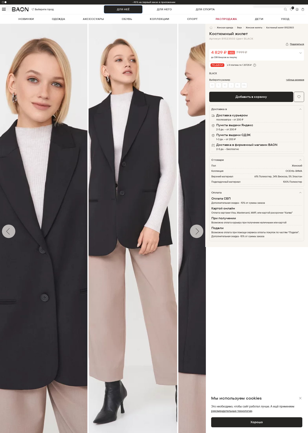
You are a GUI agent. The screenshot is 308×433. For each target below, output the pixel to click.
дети (259, 18)
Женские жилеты (254, 27)
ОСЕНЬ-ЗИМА (294, 170)
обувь (127, 18)
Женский (297, 165)
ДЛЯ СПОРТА (205, 9)
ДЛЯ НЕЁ (123, 9)
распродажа (226, 18)
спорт (192, 18)
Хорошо (256, 422)
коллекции (159, 18)
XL (237, 85)
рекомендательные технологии (231, 411)
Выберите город (37, 9)
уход (285, 18)
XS (212, 85)
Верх (239, 27)
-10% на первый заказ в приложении (154, 2)
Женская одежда (225, 27)
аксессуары (93, 18)
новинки (26, 18)
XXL (244, 85)
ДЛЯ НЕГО (164, 9)
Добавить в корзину (251, 97)
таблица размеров (295, 80)
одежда (58, 18)
